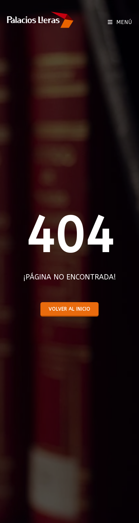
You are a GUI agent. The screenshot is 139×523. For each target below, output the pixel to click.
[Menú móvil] (120, 22)
